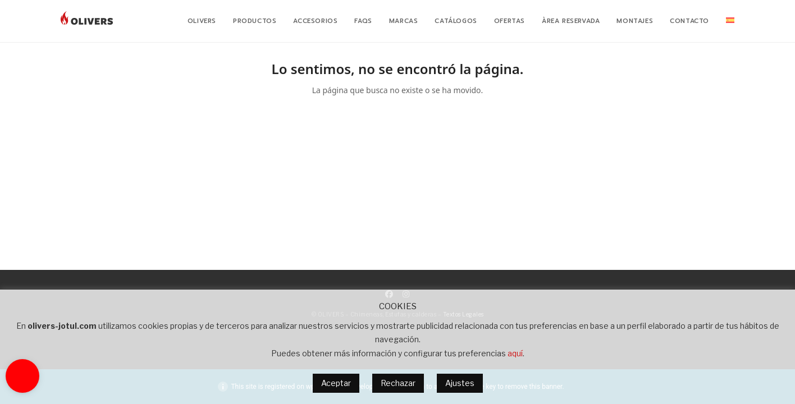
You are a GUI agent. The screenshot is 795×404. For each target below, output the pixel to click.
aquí (515, 353)
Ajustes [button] (459, 383)
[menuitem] (730, 21)
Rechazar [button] (398, 383)
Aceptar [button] (336, 383)
